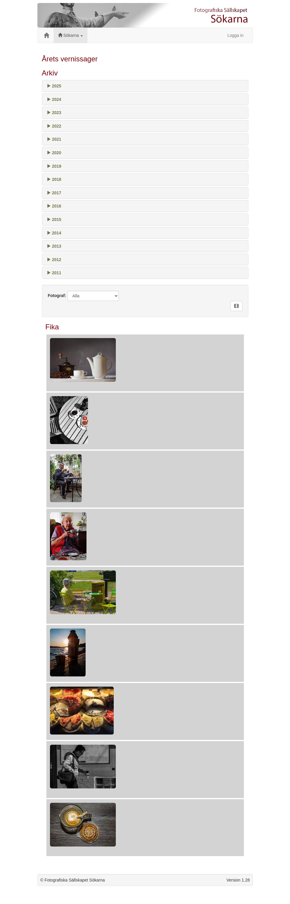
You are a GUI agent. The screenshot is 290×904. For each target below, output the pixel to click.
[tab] (145, 86)
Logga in (235, 35)
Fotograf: (57, 295)
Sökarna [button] (70, 35)
